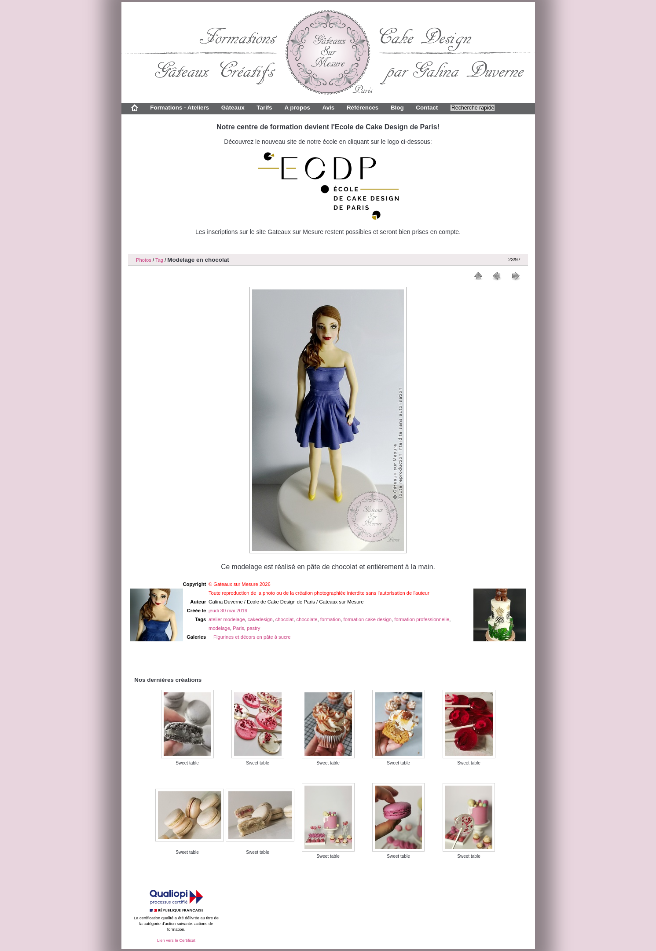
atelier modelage (227, 619)
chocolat (284, 619)
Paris (238, 628)
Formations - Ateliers (179, 107)
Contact (427, 107)
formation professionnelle (421, 619)
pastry (253, 628)
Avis (328, 107)
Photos (143, 260)
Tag (159, 260)
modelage (219, 628)
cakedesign (260, 619)
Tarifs (264, 107)
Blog (397, 107)
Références (362, 107)
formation (330, 619)
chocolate (307, 619)
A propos (297, 107)
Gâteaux (233, 107)
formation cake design (368, 619)
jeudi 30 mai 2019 (228, 610)
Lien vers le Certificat (176, 940)
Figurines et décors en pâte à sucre (251, 637)
